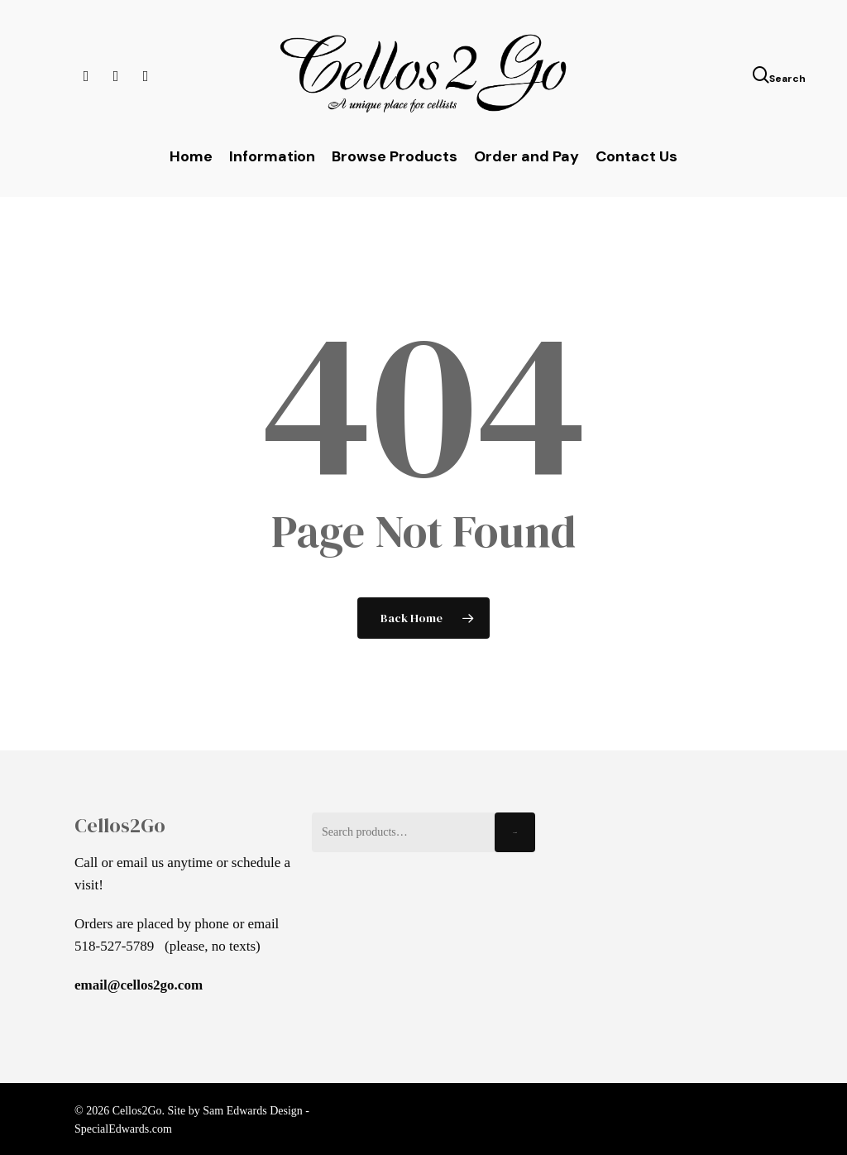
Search (515, 832)
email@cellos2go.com (138, 985)
